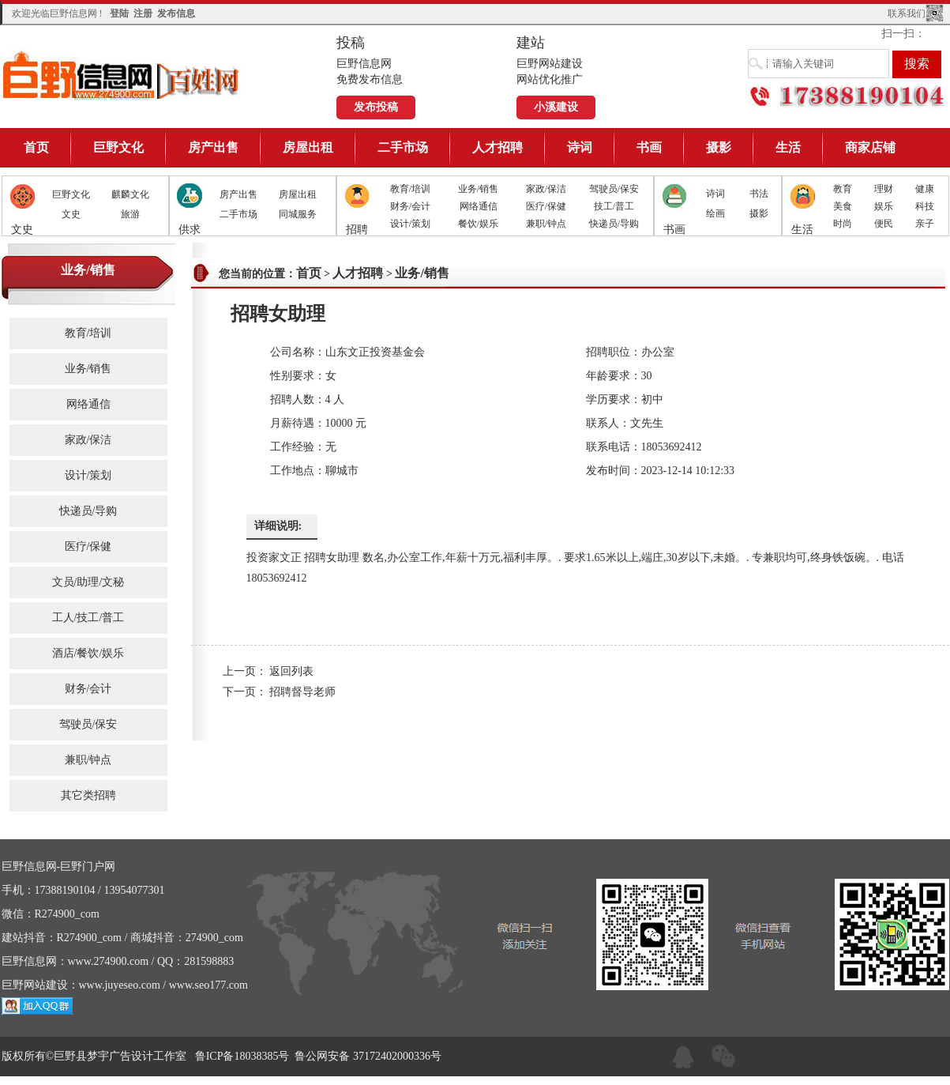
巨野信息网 (122, 74)
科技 (924, 206)
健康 (924, 188)
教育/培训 (410, 188)
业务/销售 (478, 188)
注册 (142, 13)
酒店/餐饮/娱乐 (88, 653)
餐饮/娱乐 (478, 223)
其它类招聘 (88, 795)
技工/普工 (614, 206)
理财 (883, 188)
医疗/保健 (546, 206)
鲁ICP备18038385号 (242, 1056)
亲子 (924, 223)
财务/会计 (410, 206)
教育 (842, 188)
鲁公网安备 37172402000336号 (368, 1056)
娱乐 (883, 206)
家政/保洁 (546, 188)
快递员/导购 (614, 223)
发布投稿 (376, 107)
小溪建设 (556, 107)
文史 (71, 214)
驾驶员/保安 (614, 188)
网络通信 (479, 206)
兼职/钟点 (546, 223)
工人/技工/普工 (88, 617)
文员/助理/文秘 (88, 582)
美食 (842, 206)
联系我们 (907, 13)
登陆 (119, 13)
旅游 (130, 214)
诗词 (579, 147)
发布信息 (176, 13)
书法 (758, 193)
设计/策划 (410, 223)
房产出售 (213, 147)
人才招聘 (497, 147)
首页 (36, 147)
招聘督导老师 (302, 692)
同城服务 (298, 214)
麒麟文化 (130, 194)
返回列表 (291, 671)
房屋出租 (308, 147)
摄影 (718, 147)
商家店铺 (870, 147)
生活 (788, 147)
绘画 (715, 213)
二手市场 (402, 147)
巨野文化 (118, 147)
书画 (649, 147)
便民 (883, 223)
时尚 (842, 223)
